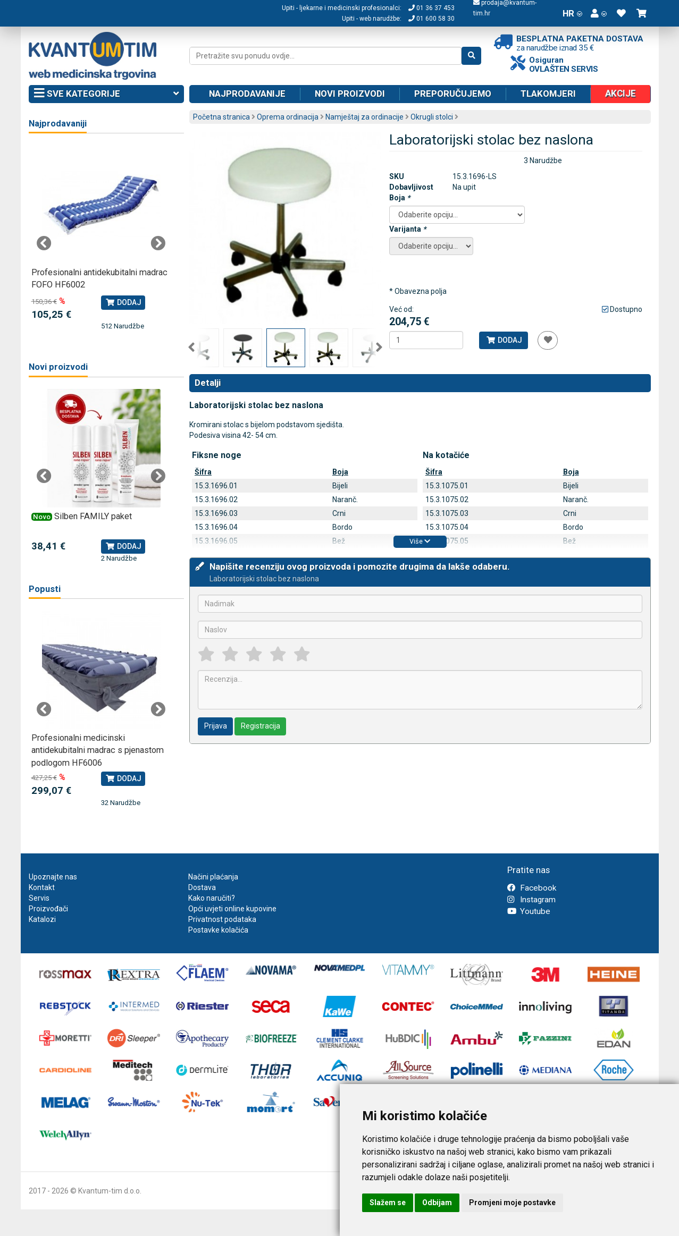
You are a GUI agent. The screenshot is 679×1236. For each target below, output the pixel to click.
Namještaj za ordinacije (364, 117)
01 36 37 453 (431, 8)
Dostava (202, 887)
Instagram (531, 899)
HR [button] (572, 13)
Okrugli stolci (431, 117)
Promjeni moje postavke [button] (512, 1202)
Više (419, 541)
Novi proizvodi (350, 93)
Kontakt (42, 887)
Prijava (215, 726)
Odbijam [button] (437, 1202)
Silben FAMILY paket (93, 516)
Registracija (260, 726)
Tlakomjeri (548, 93)
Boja (399, 197)
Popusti (45, 589)
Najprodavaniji (58, 123)
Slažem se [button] (388, 1202)
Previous (191, 347)
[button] (598, 13)
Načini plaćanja (213, 877)
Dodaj (503, 340)
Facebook (531, 888)
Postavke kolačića (218, 930)
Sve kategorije (106, 94)
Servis (39, 898)
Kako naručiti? (211, 898)
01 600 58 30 (431, 18)
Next (379, 347)
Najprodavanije (247, 93)
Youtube (528, 911)
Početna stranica (221, 117)
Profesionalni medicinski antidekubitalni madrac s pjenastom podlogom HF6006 (97, 750)
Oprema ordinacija (287, 117)
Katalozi (42, 919)
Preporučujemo (452, 93)
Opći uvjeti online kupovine (232, 908)
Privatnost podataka (222, 919)
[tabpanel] (101, 238)
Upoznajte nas (53, 877)
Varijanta (407, 229)
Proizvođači (48, 908)
